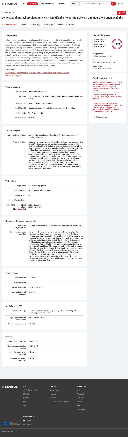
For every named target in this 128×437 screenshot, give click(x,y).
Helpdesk (53, 394)
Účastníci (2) (35, 25)
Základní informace (9, 25)
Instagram (80, 398)
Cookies (53, 398)
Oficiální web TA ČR (30, 390)
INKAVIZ (26, 398)
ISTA (24, 402)
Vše (24, 4)
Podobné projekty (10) (66, 25)
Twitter (79, 390)
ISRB (24, 405)
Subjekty (61, 4)
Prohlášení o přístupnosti (59, 402)
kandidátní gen (49, 73)
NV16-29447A (9, 13)
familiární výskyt (36, 73)
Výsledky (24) (49, 25)
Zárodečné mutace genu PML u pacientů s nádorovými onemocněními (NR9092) (107, 97)
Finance (24, 25)
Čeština (28, 421)
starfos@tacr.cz (55, 390)
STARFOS (26, 394)
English (28, 425)
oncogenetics (22, 73)
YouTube (80, 405)
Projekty (32, 4)
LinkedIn (80, 402)
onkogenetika (10, 73)
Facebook (80, 394)
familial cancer (63, 73)
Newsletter (81, 409)
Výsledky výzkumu (47, 4)
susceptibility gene (13, 75)
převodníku (20, 209)
